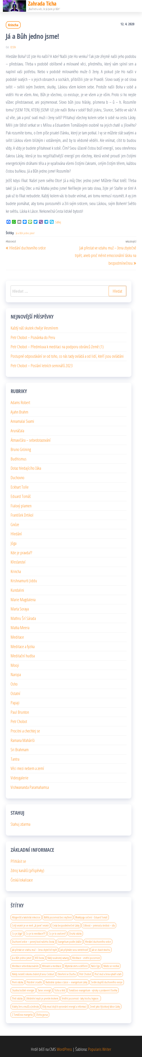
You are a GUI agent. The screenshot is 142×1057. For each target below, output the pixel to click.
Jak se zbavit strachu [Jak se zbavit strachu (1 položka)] (101, 950)
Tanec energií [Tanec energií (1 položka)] (44, 990)
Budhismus (18, 459)
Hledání (16, 534)
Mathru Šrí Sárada (23, 618)
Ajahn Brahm (19, 412)
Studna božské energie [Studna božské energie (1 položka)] (23, 990)
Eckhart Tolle (20, 487)
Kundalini (17, 590)
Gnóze (15, 524)
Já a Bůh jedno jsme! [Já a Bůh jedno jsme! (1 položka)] (21, 958)
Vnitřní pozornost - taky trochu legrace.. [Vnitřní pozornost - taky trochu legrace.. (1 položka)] (81, 998)
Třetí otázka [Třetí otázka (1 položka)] (17, 998)
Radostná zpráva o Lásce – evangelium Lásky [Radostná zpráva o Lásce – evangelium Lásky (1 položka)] (66, 982)
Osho (14, 684)
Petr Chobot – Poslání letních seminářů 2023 (42, 365)
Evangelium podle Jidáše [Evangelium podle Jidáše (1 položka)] (70, 941)
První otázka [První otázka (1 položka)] (17, 982)
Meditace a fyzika (23, 646)
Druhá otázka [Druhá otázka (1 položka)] (75, 933)
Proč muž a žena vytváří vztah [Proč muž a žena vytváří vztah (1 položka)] (108, 974)
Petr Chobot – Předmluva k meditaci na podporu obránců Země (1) (57, 346)
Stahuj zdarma (20, 824)
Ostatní (15, 693)
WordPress (64, 1049)
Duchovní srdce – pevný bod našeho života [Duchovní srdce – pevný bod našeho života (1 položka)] (33, 941)
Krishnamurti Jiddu (24, 580)
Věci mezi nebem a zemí (27, 768)
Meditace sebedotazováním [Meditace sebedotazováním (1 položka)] (25, 966)
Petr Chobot (19, 721)
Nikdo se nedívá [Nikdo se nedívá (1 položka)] (111, 966)
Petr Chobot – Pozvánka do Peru (33, 337)
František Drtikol (22, 515)
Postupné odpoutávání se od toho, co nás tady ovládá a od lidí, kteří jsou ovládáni (67, 356)
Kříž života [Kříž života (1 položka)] (39, 958)
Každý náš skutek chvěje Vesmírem (34, 328)
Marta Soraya (20, 609)
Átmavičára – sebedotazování (31, 440)
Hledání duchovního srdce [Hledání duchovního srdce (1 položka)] (98, 941)
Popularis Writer (99, 1049)
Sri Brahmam (20, 749)
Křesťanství (18, 562)
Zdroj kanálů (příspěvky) (27, 870)
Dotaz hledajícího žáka (26, 468)
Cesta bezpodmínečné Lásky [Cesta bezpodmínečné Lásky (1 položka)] (65, 925)
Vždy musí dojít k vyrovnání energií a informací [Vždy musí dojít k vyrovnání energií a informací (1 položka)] (64, 1006)
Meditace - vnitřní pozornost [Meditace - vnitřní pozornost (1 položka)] (86, 958)
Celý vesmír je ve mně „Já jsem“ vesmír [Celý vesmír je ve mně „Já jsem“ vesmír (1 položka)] (30, 925)
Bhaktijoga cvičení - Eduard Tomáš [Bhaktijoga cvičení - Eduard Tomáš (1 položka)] (91, 917)
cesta (13, 47)
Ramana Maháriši (23, 740)
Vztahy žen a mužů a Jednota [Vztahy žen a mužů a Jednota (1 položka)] (25, 1006)
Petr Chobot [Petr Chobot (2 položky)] (85, 974)
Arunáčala (17, 430)
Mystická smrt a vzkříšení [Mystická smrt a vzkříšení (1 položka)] (76, 966)
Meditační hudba (23, 656)
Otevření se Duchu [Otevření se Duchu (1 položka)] (66, 974)
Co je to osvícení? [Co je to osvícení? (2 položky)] (57, 933)
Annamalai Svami (22, 421)
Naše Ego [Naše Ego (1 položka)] (95, 966)
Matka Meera (20, 627)
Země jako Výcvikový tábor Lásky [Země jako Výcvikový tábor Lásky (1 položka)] (105, 1006)
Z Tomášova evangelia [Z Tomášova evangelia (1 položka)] (22, 1014)
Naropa (16, 674)
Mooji (15, 665)
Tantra (15, 759)
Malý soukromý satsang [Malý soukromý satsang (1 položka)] (58, 958)
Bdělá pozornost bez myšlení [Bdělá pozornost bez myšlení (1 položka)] (58, 917)
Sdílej (58, 222)
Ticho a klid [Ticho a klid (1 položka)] (59, 990)
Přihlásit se (18, 861)
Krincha (13, 25)
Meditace (17, 637)
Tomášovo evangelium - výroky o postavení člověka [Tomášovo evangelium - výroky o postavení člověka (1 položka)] (93, 990)
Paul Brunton (20, 712)
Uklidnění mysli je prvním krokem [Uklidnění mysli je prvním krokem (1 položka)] (42, 998)
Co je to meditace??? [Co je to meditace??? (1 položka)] (35, 933)
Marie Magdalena (23, 599)
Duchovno (17, 477)
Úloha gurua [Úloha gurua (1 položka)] (42, 1014)
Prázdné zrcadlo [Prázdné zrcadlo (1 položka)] (34, 982)
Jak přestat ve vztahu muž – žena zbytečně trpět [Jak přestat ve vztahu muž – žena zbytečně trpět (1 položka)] (34, 950)
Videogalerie (19, 778)
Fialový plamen (21, 506)
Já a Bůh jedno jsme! (25, 233)
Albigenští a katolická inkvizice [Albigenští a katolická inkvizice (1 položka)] (26, 917)
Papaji (15, 702)
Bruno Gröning (21, 449)
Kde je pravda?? (21, 552)
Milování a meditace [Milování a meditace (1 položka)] (51, 966)
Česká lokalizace (22, 880)
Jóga (13, 543)
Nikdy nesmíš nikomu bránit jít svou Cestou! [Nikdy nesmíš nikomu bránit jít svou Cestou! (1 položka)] (33, 974)
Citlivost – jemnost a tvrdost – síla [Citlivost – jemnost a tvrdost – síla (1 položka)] (99, 925)
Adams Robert (20, 402)
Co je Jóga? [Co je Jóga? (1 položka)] (17, 933)
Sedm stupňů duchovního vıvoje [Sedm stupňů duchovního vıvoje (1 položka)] (107, 982)
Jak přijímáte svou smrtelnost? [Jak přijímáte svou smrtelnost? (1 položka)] (74, 950)
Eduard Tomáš (21, 496)
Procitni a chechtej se (25, 731)
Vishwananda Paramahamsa (30, 787)
